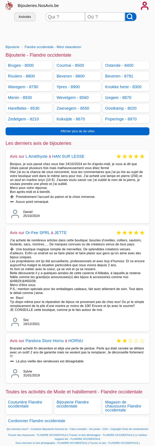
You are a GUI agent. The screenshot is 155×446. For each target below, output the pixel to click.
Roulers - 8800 (21, 76)
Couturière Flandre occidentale (25, 404)
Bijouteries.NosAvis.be (38, 5)
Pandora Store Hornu (44, 341)
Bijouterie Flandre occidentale (73, 404)
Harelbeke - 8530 (24, 108)
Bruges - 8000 (21, 65)
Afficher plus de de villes (77, 131)
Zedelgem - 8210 (23, 119)
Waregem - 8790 (23, 87)
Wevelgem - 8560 (73, 97)
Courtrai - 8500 (70, 65)
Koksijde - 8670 (71, 119)
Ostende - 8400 (119, 65)
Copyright (115, 429)
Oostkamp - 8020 (121, 108)
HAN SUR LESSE (68, 156)
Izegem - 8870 (118, 97)
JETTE (60, 232)
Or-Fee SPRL (37, 232)
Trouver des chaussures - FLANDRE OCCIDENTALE (37, 435)
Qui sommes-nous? (17, 429)
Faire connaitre (78, 429)
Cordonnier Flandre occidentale (36, 421)
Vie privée (94, 429)
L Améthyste (36, 156)
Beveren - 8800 (71, 76)
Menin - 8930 (20, 97)
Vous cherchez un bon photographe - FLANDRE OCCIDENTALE (51, 443)
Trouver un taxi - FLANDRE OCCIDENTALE (113, 443)
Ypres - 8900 (68, 87)
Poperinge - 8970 (121, 119)
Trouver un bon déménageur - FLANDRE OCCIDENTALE (101, 435)
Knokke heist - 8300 (123, 87)
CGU (105, 429)
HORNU (75, 341)
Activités (25, 16)
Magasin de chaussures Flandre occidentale (123, 406)
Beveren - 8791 (119, 76)
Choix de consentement (135, 429)
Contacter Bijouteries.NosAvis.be (49, 429)
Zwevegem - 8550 (73, 108)
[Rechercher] (131, 16)
